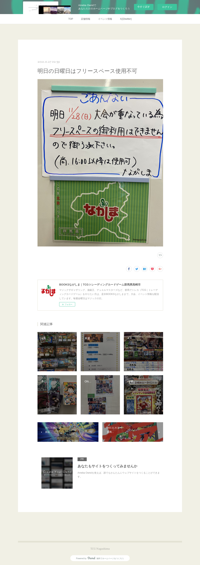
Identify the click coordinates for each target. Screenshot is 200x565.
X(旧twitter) (126, 19)
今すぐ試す (143, 6)
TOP (70, 19)
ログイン (167, 6)
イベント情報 (105, 19)
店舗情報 (85, 19)
